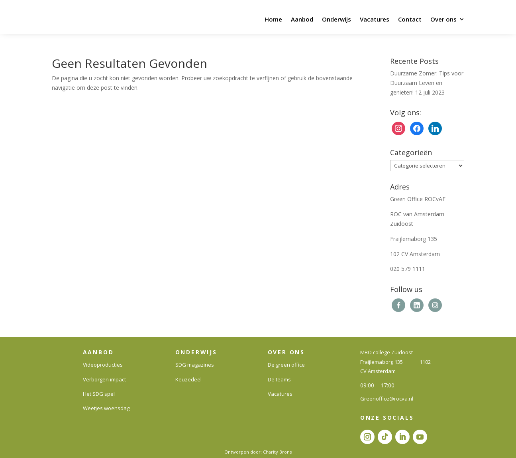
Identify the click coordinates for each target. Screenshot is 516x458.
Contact (410, 19)
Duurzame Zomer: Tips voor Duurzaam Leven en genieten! (426, 82)
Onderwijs (336, 19)
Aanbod (302, 19)
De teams (279, 379)
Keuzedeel (188, 379)
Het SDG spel (99, 393)
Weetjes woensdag (106, 408)
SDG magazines (194, 364)
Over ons (443, 19)
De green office (286, 364)
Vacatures (374, 19)
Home (273, 19)
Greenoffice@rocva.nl (386, 398)
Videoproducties (103, 364)
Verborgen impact (104, 379)
